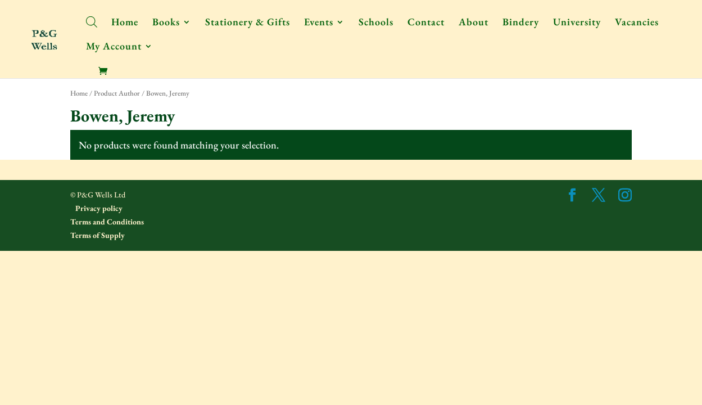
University (577, 23)
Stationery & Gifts (247, 23)
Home (124, 23)
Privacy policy (98, 208)
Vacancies (637, 23)
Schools (376, 23)
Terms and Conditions (107, 222)
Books (166, 23)
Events (318, 23)
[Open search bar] (91, 21)
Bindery (520, 23)
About (473, 23)
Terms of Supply (97, 235)
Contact (426, 23)
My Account (114, 47)
